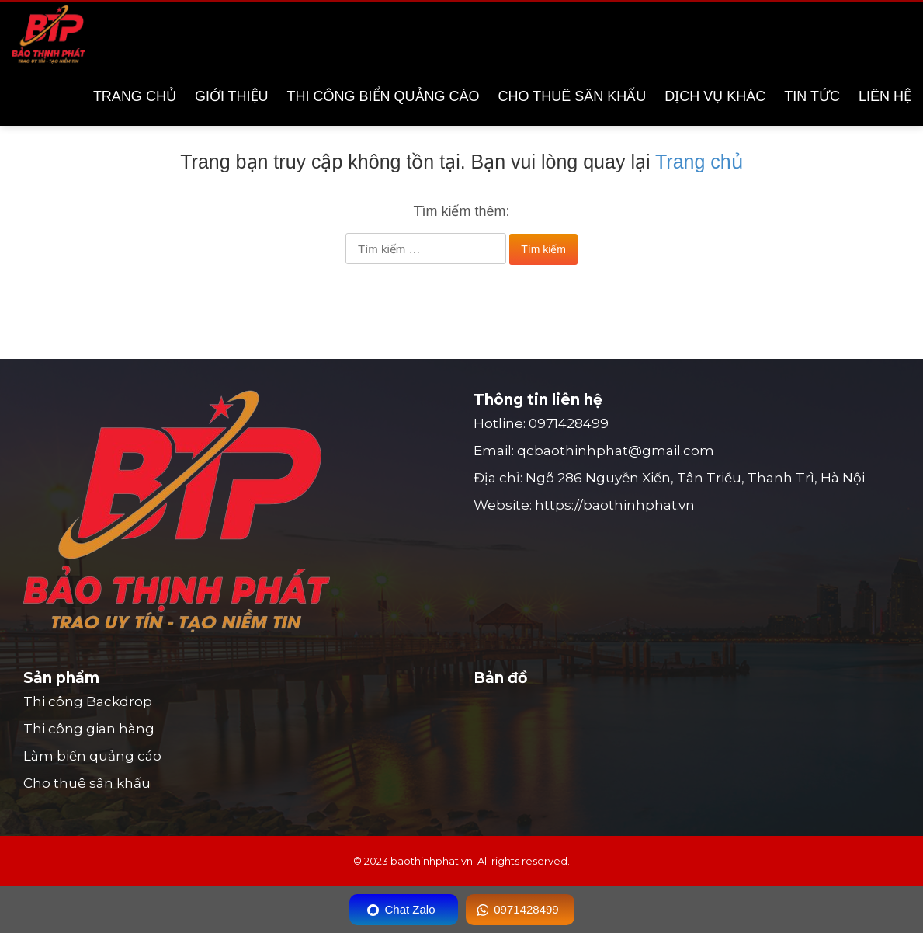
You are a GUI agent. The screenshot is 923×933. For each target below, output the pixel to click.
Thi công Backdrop (87, 701)
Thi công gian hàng (88, 728)
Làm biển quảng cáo (92, 756)
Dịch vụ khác (714, 96)
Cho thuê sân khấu (572, 96)
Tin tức (812, 96)
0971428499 (569, 423)
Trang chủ (134, 96)
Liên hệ (885, 96)
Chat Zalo (409, 909)
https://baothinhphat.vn (615, 505)
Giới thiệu (232, 96)
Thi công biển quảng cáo (383, 96)
